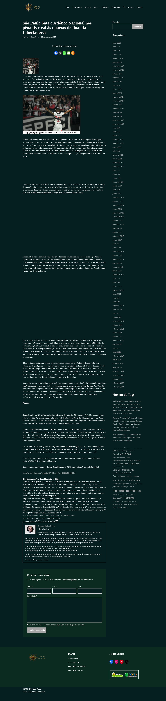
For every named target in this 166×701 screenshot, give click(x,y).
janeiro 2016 (117, 275)
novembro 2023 (118, 126)
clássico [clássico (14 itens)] (119, 472)
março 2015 (117, 291)
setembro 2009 (118, 390)
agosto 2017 (117, 244)
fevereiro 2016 (118, 272)
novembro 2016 (118, 256)
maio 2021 (116, 173)
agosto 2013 (117, 315)
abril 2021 (116, 177)
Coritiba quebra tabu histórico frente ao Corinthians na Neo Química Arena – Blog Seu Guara (127, 411)
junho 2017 (117, 252)
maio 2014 (116, 303)
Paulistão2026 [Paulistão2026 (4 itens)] (127, 510)
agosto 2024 (117, 114)
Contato (140, 7)
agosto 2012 (117, 338)
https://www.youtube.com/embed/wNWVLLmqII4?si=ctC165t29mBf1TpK (50, 478)
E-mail (55, 593)
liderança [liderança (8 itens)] (124, 495)
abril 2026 (116, 51)
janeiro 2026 (117, 63)
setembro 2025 (118, 78)
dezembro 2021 (118, 165)
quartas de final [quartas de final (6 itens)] (117, 513)
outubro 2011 (117, 342)
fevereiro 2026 (118, 59)
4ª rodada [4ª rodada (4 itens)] (133, 455)
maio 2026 (116, 47)
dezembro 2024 (118, 98)
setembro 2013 (118, 311)
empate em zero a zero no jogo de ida (59, 365)
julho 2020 (116, 193)
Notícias (87, 7)
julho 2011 (116, 354)
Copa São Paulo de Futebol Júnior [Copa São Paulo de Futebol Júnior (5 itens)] (122, 481)
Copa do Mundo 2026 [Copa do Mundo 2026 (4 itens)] (118, 474)
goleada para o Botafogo (51, 518)
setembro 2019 (118, 208)
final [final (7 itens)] (128, 489)
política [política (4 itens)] (134, 510)
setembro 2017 (118, 240)
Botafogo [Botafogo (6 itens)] (125, 458)
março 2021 (117, 181)
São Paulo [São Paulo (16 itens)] (117, 516)
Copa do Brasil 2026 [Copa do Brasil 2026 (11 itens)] (132, 472)
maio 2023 (116, 130)
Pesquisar (116, 22)
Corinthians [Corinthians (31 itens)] (119, 484)
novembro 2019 (118, 201)
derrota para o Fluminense (69, 515)
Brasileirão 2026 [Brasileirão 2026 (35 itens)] (122, 461)
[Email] (68, 51)
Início (66, 7)
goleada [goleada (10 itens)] (126, 492)
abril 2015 (116, 287)
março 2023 (117, 138)
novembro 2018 (118, 220)
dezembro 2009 (118, 378)
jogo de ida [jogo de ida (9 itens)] (116, 495)
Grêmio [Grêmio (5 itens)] (132, 492)
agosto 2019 (117, 212)
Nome (30, 593)
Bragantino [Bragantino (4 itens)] (131, 458)
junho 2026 (117, 43)
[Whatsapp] (64, 51)
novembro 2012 (118, 327)
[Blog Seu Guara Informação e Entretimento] (33, 7)
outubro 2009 (117, 386)
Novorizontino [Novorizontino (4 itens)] (121, 503)
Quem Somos (76, 7)
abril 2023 (116, 134)
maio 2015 (116, 283)
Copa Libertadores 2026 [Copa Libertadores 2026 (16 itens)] (123, 478)
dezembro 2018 (118, 216)
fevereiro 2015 (118, 295)
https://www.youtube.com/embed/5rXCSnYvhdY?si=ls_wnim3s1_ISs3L (49, 521)
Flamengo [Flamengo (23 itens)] (136, 488)
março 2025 (117, 90)
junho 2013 (117, 323)
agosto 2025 (117, 82)
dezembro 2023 (118, 122)
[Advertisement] (64, 172)
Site (79, 593)
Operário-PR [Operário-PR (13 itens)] (118, 507)
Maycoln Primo (118, 442)
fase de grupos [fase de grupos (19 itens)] (119, 488)
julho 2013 (116, 319)
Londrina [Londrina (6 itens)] (131, 495)
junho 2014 (117, 299)
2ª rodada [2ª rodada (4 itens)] (120, 455)
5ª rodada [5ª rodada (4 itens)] (139, 455)
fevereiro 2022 (118, 157)
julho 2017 (116, 248)
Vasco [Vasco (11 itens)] (125, 516)
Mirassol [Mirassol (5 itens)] (115, 503)
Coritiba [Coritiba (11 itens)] (129, 485)
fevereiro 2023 (118, 142)
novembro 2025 (118, 71)
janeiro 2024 (117, 118)
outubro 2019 (117, 205)
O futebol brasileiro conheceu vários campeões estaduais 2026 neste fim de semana (127, 417)
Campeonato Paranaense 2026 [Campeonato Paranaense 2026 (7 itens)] (123, 468)
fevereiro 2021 (118, 185)
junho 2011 (117, 358)
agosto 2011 (117, 350)
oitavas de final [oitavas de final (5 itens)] (130, 503)
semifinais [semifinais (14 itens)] (134, 513)
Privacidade (115, 7)
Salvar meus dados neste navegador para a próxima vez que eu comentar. (57, 632)
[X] (60, 51)
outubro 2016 (117, 260)
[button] (98, 7)
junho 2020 (117, 197)
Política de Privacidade (76, 673)
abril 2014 (116, 307)
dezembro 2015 (118, 279)
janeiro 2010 (117, 374)
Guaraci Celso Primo (32, 37)
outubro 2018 (117, 224)
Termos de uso (128, 7)
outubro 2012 (117, 331)
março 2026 (117, 55)
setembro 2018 (118, 228)
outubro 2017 (117, 236)
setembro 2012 (118, 335)
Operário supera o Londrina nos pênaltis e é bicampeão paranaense (127, 434)
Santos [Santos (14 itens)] (126, 513)
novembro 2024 (118, 102)
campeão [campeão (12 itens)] (137, 468)
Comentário (32, 602)
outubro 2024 (117, 106)
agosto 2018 (117, 232)
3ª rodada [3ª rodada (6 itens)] (127, 455)
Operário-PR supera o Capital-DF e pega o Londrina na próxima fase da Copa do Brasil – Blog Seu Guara (128, 428)
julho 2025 (116, 86)
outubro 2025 (117, 75)
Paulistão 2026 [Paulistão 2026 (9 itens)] (118, 510)
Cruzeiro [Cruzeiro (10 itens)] (136, 485)
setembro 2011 (118, 346)
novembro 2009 (118, 382)
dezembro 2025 (118, 67)
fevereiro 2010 (118, 370)
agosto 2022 (117, 149)
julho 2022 (116, 153)
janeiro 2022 (117, 161)
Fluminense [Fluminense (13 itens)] (117, 492)
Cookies (105, 7)
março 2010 (117, 366)
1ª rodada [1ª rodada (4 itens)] (115, 455)
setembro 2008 (118, 394)
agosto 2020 (117, 189)
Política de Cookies (75, 677)
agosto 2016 (117, 268)
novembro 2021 (118, 169)
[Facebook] (56, 51)
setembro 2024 (118, 110)
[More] (73, 51)
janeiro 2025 (117, 94)
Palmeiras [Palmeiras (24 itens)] (129, 506)
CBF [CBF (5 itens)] (114, 472)
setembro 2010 (118, 362)
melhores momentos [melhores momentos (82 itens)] (127, 499)
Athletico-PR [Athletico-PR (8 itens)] (117, 458)
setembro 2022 (118, 145)
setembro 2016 (118, 264)
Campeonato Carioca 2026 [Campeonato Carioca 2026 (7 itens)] (121, 465)
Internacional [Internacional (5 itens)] (138, 492)
